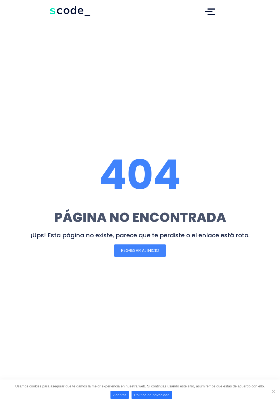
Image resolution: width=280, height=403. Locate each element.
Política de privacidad (152, 395)
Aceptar (119, 395)
